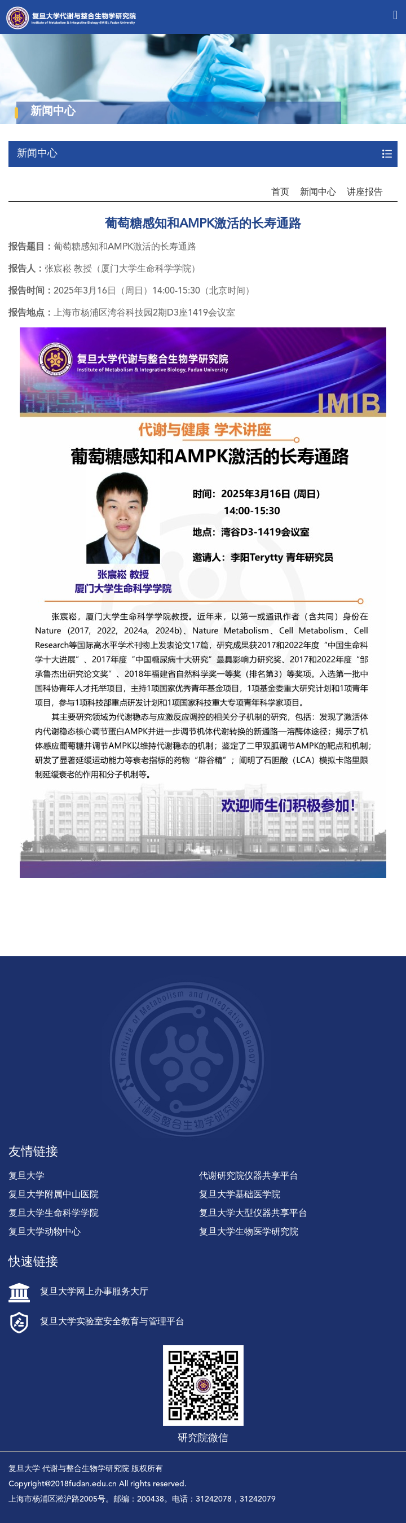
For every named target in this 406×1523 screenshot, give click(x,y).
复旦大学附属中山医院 (53, 1195)
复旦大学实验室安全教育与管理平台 (96, 1322)
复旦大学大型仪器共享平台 (253, 1213)
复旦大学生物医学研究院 (248, 1232)
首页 (280, 192)
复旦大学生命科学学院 (53, 1213)
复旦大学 (26, 1176)
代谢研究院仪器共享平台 (248, 1176)
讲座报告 (365, 192)
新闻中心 (318, 192)
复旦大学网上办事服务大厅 (78, 1292)
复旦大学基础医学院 (239, 1195)
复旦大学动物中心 (44, 1232)
